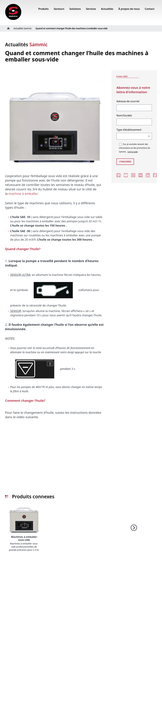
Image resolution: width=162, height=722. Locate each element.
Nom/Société (124, 115)
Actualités (26, 44)
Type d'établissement (128, 129)
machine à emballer (23, 193)
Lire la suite (133, 151)
